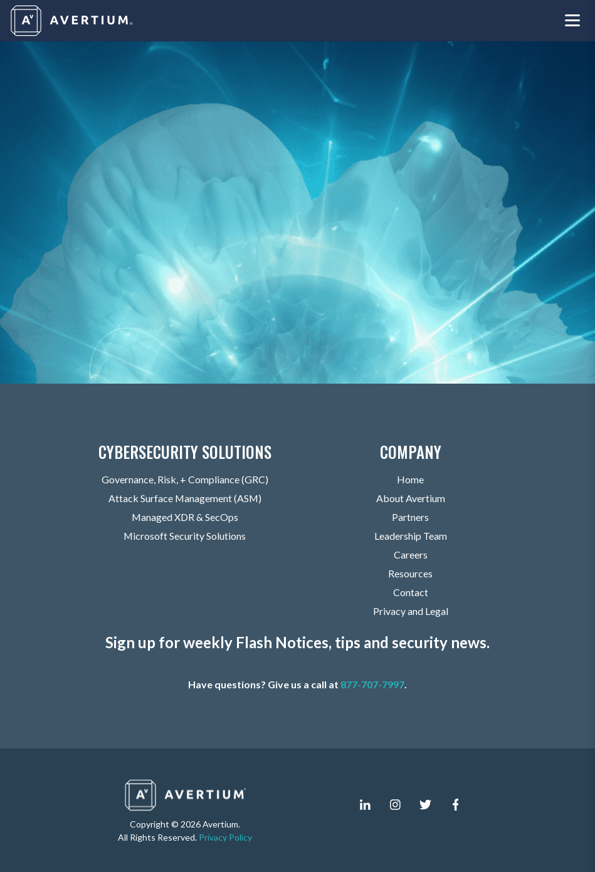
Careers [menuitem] (411, 554)
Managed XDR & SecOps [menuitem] (184, 517)
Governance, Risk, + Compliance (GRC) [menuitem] (185, 479)
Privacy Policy (225, 837)
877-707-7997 (372, 684)
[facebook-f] (455, 804)
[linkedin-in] (365, 804)
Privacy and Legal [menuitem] (410, 611)
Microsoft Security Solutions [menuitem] (185, 536)
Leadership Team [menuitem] (410, 536)
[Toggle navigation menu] (572, 21)
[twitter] (425, 804)
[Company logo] (72, 20)
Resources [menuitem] (410, 573)
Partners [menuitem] (410, 517)
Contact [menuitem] (410, 592)
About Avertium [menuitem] (410, 498)
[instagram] (395, 804)
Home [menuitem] (410, 479)
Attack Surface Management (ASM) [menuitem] (185, 498)
